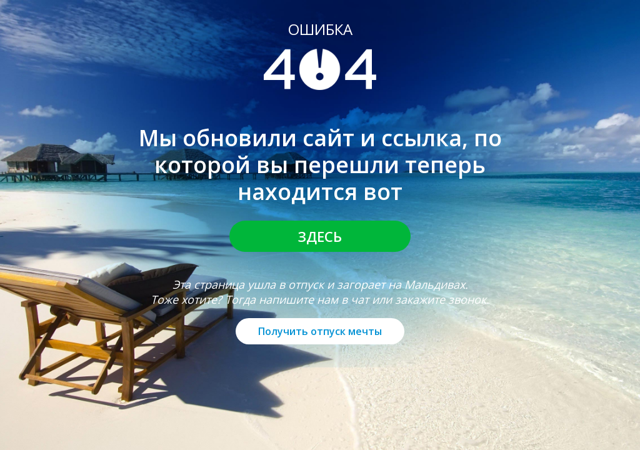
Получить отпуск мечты (320, 331)
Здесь (320, 236)
